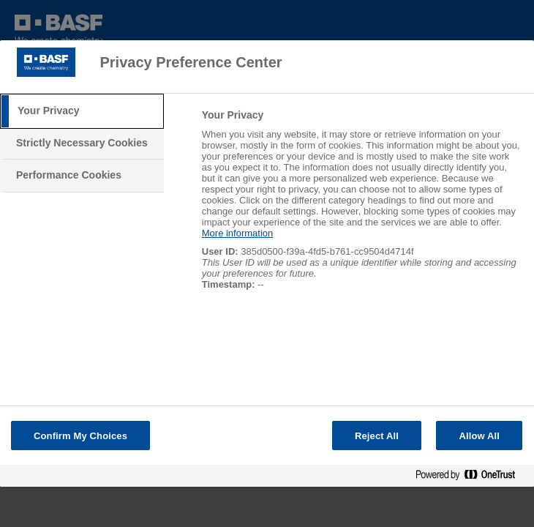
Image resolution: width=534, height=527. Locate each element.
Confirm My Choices (80, 435)
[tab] (81, 111)
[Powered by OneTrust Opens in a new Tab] (471, 477)
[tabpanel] (362, 207)
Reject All (377, 435)
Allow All (479, 435)
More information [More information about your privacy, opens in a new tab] (238, 233)
